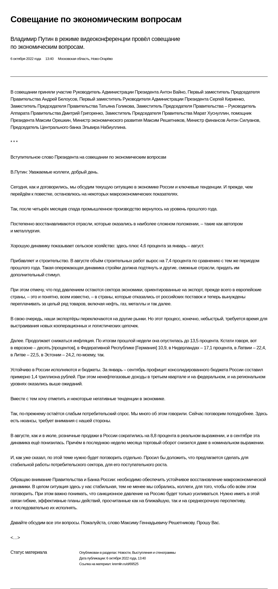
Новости (124, 552)
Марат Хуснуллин (211, 113)
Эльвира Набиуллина (103, 127)
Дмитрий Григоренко (82, 113)
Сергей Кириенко (227, 99)
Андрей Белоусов (59, 99)
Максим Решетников (163, 120)
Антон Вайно (172, 92)
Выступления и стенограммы (153, 552)
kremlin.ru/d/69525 (125, 564)
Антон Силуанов (242, 120)
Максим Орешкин (53, 120)
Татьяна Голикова (116, 106)
